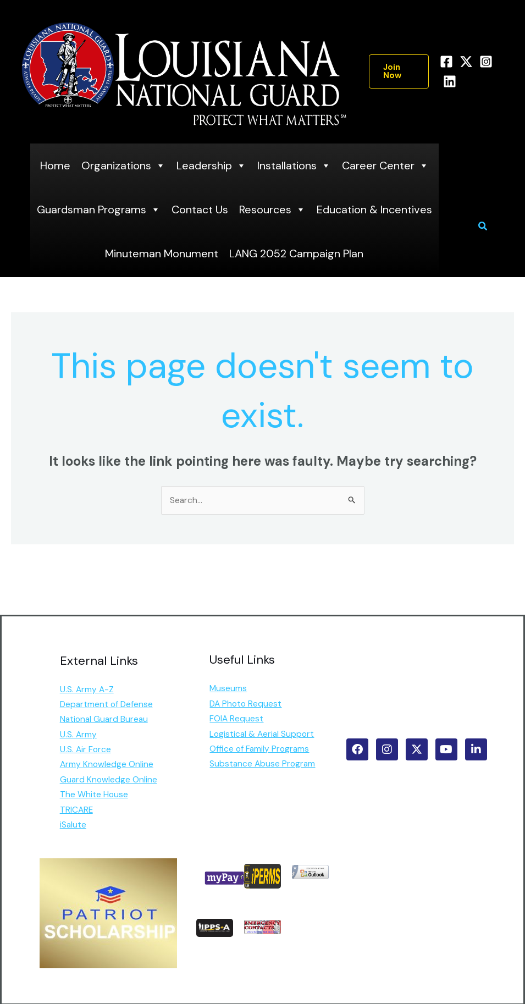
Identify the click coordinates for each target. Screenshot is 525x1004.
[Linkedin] (449, 81)
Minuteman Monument (161, 253)
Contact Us (200, 209)
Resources (272, 209)
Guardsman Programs (99, 209)
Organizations (123, 165)
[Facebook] (446, 61)
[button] (399, 71)
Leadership (211, 165)
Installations (294, 165)
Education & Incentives (374, 209)
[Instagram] (486, 61)
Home (55, 165)
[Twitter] (466, 61)
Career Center (385, 165)
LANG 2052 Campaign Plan (296, 253)
